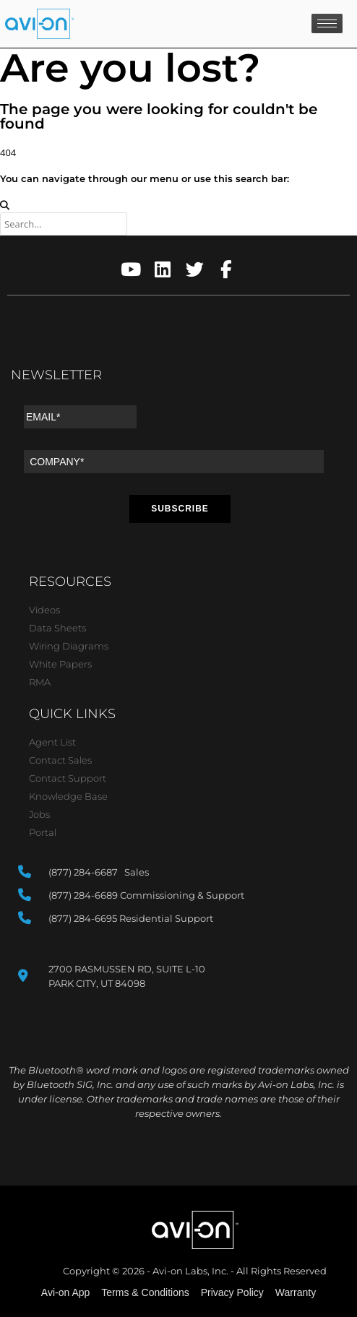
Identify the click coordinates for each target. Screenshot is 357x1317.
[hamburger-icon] (327, 23)
